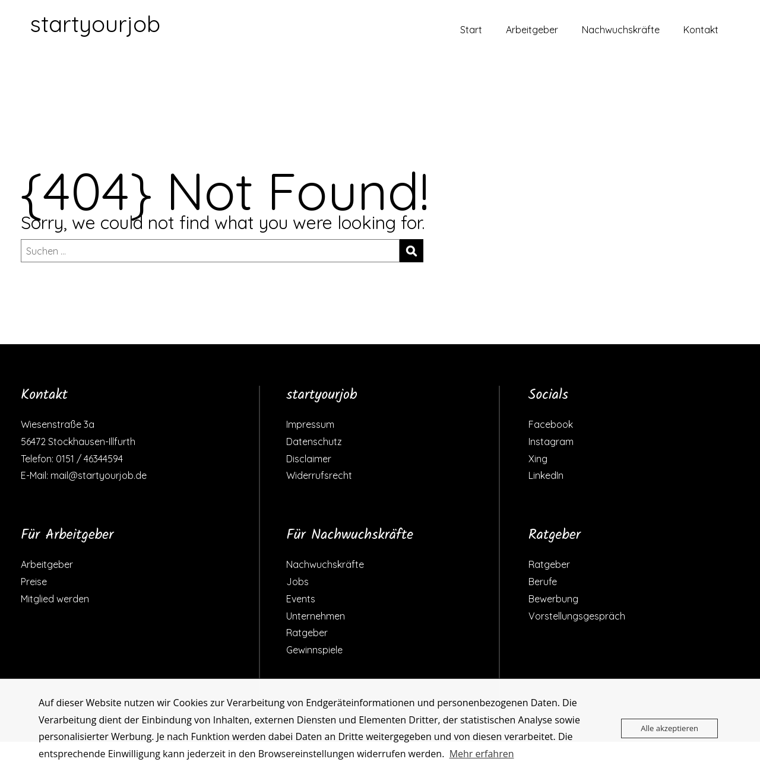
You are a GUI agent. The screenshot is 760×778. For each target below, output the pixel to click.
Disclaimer (308, 459)
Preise (34, 582)
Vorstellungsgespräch (576, 616)
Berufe (542, 582)
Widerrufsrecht (319, 475)
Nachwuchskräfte (621, 30)
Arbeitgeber (532, 30)
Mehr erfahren (481, 753)
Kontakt (700, 30)
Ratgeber (307, 633)
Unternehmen (315, 616)
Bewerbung (553, 599)
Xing (537, 459)
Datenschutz (314, 441)
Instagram (551, 441)
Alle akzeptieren (669, 728)
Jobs (297, 582)
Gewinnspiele (314, 650)
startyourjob (95, 23)
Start (471, 30)
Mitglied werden (55, 599)
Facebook (550, 424)
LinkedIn (545, 475)
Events (300, 599)
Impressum (310, 424)
